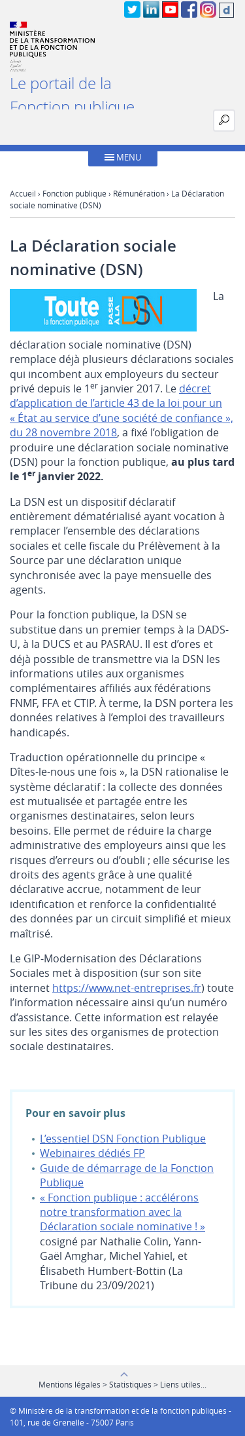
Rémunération (139, 193)
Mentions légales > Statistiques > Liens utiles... (122, 1384)
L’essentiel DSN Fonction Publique (123, 1138)
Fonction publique (74, 193)
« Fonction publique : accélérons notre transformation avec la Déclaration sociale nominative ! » (122, 1212)
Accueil (23, 193)
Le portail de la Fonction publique (72, 95)
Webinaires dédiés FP (92, 1153)
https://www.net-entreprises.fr (126, 988)
